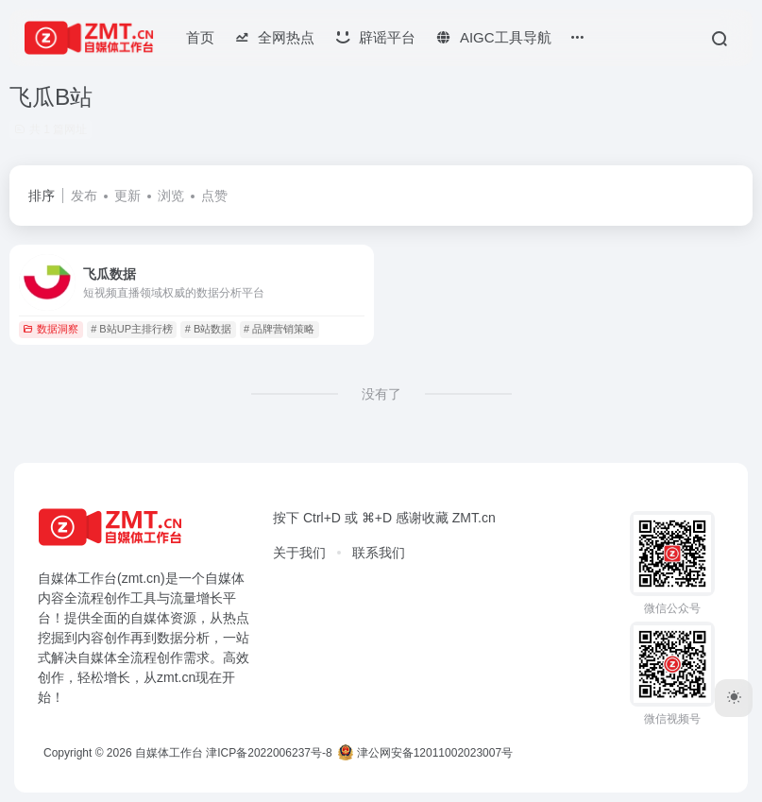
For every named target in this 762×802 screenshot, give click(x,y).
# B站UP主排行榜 (132, 328)
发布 (84, 195)
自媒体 (225, 578)
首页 (200, 37)
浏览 (171, 195)
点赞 (214, 195)
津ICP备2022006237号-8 (268, 752)
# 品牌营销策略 (279, 328)
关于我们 (299, 552)
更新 (127, 195)
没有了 (381, 393)
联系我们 (378, 552)
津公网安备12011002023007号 (425, 752)
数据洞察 (50, 328)
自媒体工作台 (169, 752)
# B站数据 (208, 328)
